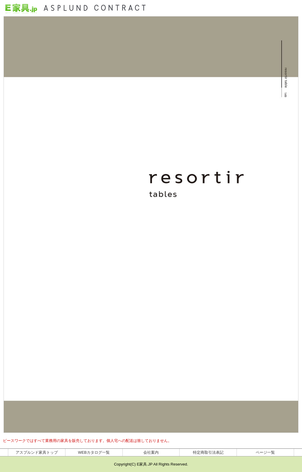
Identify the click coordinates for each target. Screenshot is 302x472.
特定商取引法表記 (208, 452)
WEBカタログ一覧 (94, 452)
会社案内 (151, 452)
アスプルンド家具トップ (37, 452)
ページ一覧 (265, 452)
